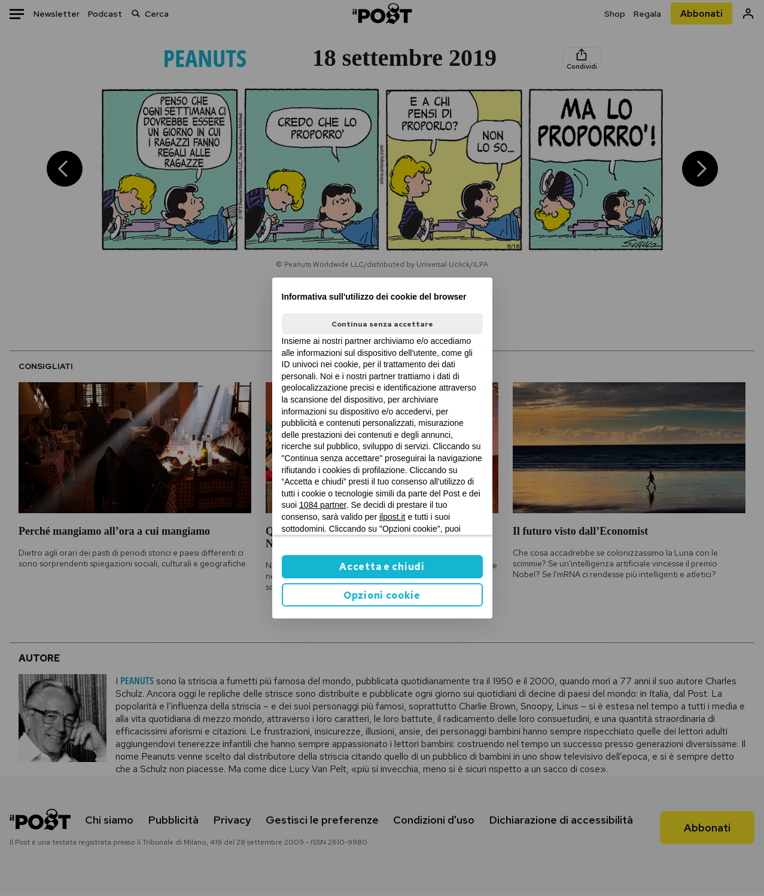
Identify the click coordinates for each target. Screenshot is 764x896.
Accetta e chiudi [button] (381, 566)
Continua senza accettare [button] (382, 324)
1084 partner (322, 505)
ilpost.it (392, 517)
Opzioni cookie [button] (382, 595)
